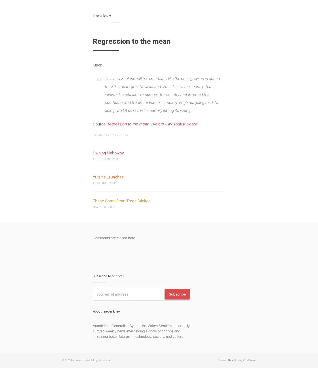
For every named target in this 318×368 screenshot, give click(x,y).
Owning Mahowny (108, 153)
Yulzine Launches (108, 177)
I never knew (102, 16)
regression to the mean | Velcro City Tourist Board (152, 124)
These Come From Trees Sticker (121, 201)
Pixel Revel (249, 360)
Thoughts (233, 360)
